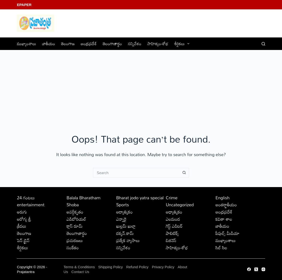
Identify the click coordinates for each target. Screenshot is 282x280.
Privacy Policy (163, 267)
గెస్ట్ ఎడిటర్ (174, 226)
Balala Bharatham (83, 197)
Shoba (73, 204)
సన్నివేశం (134, 44)
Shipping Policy (110, 267)
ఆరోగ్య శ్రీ (24, 219)
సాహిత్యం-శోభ (157, 44)
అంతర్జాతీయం (226, 204)
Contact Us (80, 272)
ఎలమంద (173, 219)
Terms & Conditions (79, 267)
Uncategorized (180, 204)
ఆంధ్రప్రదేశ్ (89, 44)
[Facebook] (249, 269)
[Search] (263, 44)
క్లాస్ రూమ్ (75, 226)
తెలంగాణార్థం (112, 44)
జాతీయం (48, 44)
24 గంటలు (26, 197)
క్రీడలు (21, 226)
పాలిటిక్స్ (172, 233)
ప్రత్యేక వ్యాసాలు (128, 240)
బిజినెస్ (171, 240)
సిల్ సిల (221, 247)
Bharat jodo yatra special (140, 197)
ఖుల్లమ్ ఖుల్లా (126, 226)
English (222, 197)
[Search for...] (136, 172)
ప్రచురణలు (75, 240)
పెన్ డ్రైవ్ (23, 240)
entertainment (30, 204)
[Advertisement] (141, 86)
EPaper (24, 5)
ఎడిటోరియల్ (76, 219)
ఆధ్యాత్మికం (174, 211)
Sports (122, 204)
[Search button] (184, 172)
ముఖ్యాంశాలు (26, 44)
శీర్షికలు (182, 44)
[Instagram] (263, 269)
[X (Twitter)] (256, 269)
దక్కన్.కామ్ (125, 233)
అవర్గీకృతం (75, 211)
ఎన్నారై (121, 219)
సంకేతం (73, 247)
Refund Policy (137, 267)
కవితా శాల (223, 219)
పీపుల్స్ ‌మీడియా (227, 233)
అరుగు (22, 211)
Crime (172, 197)
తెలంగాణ (67, 44)
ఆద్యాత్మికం (124, 211)
